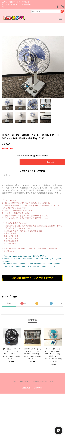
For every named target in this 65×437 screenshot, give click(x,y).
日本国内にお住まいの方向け (32, 171)
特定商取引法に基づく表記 (43, 382)
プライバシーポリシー (20, 382)
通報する (7, 175)
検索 (62, 11)
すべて (9, 303)
